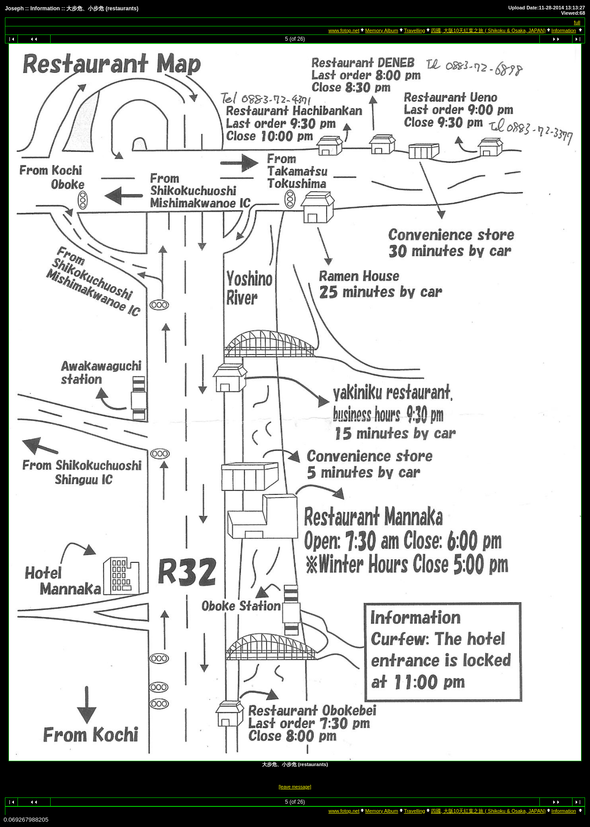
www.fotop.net (343, 30)
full (577, 22)
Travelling (414, 30)
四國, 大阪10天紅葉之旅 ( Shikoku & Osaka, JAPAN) (488, 30)
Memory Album (381, 30)
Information (563, 30)
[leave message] (295, 786)
